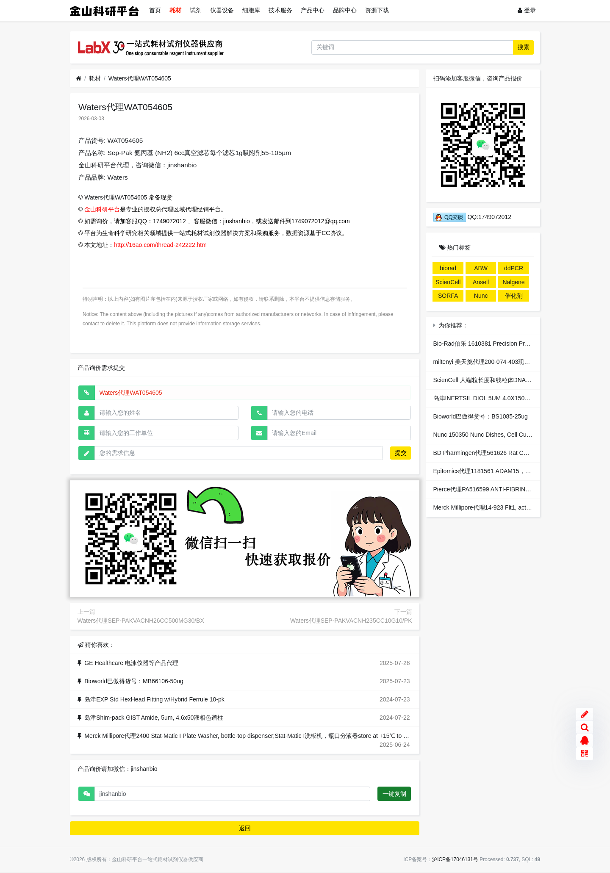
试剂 (196, 10)
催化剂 (514, 295)
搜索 (524, 47)
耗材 (175, 10)
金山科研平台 (102, 209)
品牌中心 (345, 10)
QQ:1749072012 (472, 216)
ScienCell (447, 282)
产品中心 (312, 10)
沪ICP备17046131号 (455, 859)
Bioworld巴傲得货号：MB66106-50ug (133, 681)
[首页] (78, 78)
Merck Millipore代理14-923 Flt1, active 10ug (491, 507)
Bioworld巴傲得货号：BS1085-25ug (480, 416)
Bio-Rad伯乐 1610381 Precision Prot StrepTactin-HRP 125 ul (513, 343)
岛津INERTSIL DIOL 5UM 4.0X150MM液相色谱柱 (498, 398)
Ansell (481, 282)
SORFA (448, 295)
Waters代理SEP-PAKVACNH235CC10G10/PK (351, 620)
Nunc (481, 295)
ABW (481, 268)
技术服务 (280, 10)
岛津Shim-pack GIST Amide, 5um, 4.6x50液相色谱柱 (153, 717)
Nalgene (513, 282)
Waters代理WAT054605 (139, 78)
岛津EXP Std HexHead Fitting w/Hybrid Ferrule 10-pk (154, 699)
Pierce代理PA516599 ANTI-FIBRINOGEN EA (492, 489)
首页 (155, 10)
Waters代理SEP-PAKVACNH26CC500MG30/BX (141, 620)
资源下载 (377, 10)
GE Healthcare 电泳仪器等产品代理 (131, 663)
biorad (448, 268)
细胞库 (251, 10)
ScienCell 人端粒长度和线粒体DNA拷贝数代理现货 (500, 380)
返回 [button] (245, 828)
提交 (401, 452)
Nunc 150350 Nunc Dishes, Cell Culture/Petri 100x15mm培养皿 (517, 434)
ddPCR (513, 268)
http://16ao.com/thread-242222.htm (160, 244)
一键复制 (394, 793)
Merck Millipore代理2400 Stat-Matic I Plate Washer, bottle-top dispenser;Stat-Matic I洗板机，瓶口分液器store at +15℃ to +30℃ (251, 735)
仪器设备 (222, 10)
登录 (527, 10)
